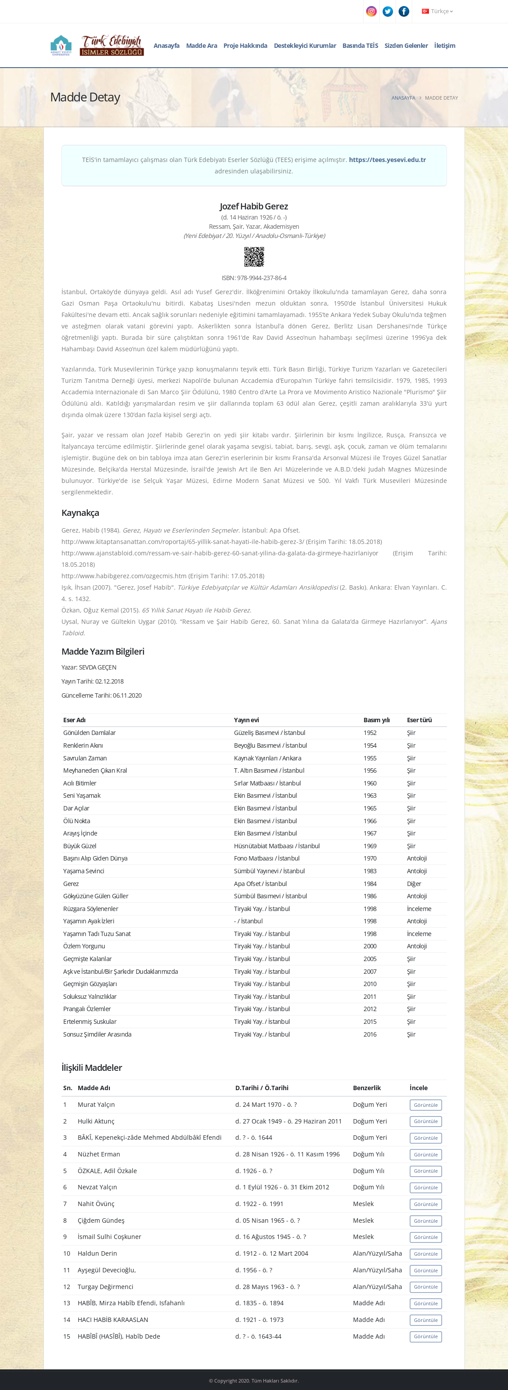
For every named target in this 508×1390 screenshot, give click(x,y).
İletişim (444, 45)
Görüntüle (426, 1105)
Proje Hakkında (245, 45)
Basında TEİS (360, 45)
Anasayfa (167, 45)
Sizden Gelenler (406, 45)
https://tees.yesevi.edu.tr (387, 159)
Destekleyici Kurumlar (305, 45)
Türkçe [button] (437, 11)
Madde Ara (201, 45)
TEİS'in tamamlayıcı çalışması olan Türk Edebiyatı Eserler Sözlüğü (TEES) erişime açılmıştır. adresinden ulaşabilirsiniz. (254, 165)
